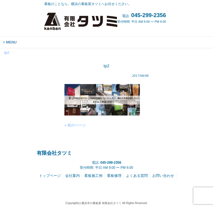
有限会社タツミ (54, 153)
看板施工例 (93, 176)
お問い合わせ (163, 176)
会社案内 (72, 176)
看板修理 (114, 176)
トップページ (50, 176)
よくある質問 (137, 176)
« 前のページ (75, 125)
